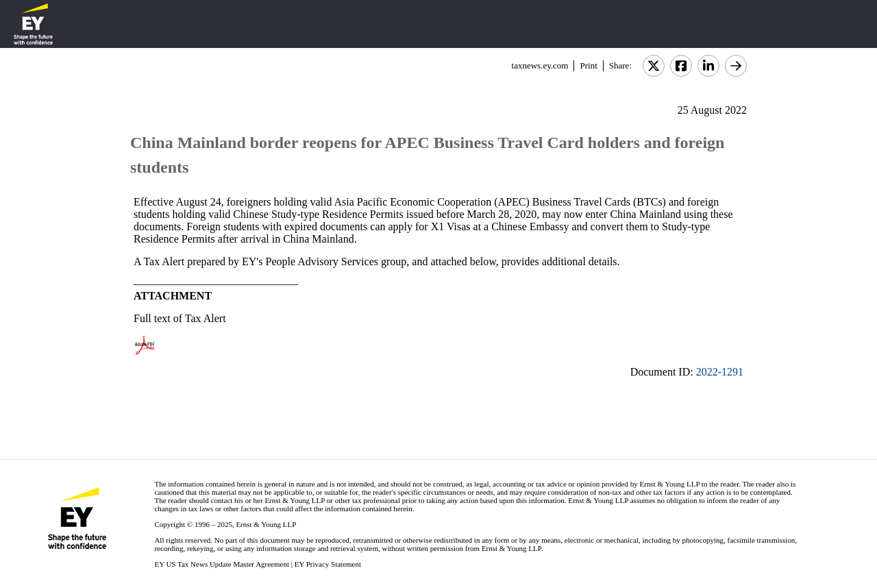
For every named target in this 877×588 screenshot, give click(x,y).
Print (588, 65)
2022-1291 (719, 372)
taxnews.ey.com (540, 65)
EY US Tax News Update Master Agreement (221, 564)
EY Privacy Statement (328, 564)
